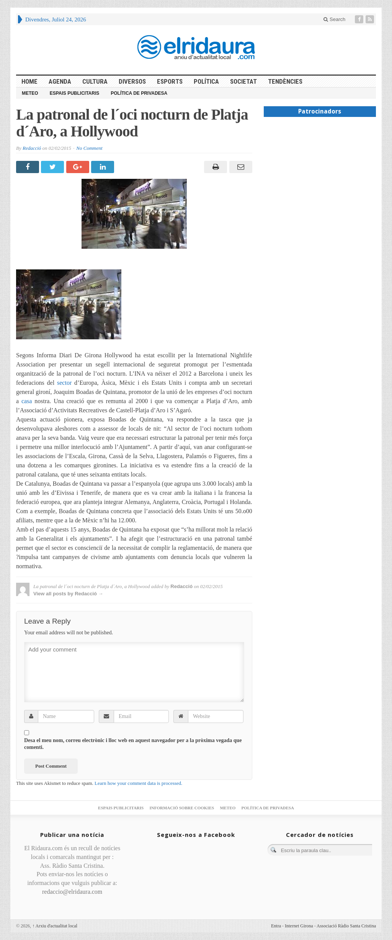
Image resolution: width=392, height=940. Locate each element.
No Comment (89, 148)
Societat (243, 81)
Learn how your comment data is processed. (138, 783)
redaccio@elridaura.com (72, 891)
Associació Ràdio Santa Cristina (346, 926)
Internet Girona (299, 926)
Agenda (60, 81)
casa (26, 401)
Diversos (132, 81)
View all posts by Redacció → (68, 593)
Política (206, 81)
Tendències (285, 81)
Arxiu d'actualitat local (54, 926)
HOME (29, 81)
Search (334, 19)
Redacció (32, 148)
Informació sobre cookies (181, 807)
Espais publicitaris (75, 93)
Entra (276, 926)
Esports (170, 81)
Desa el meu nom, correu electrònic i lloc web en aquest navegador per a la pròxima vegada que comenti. (133, 743)
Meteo (30, 93)
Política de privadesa (139, 93)
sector (64, 382)
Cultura (95, 81)
